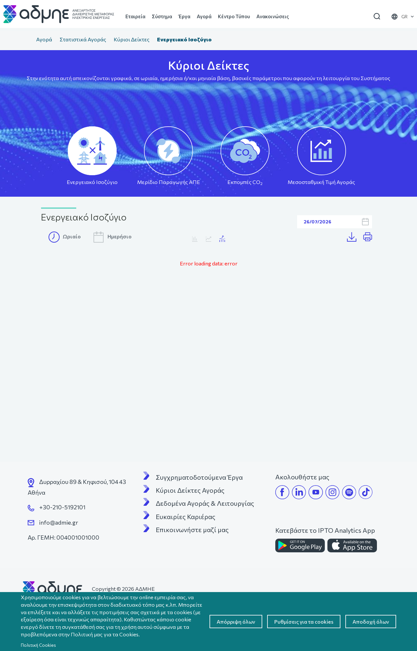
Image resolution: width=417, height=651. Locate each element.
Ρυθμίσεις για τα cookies (303, 621)
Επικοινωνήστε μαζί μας (192, 529)
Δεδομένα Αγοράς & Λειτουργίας (205, 503)
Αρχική (26, 40)
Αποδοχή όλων (370, 621)
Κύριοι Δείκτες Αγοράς (190, 490)
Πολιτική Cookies (38, 645)
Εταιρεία (135, 16)
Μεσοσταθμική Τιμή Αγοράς (321, 182)
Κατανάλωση (208, 239)
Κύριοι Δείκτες (132, 39)
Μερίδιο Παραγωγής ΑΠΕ (168, 182)
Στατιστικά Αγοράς (83, 39)
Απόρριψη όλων (236, 621)
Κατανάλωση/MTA (222, 238)
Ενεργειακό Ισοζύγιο (92, 182)
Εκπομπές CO (245, 182)
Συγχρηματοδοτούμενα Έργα (199, 477)
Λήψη (355, 237)
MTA (195, 239)
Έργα (184, 16)
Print (370, 237)
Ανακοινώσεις (272, 16)
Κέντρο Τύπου (234, 16)
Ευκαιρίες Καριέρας (185, 516)
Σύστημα (162, 16)
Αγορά (204, 16)
